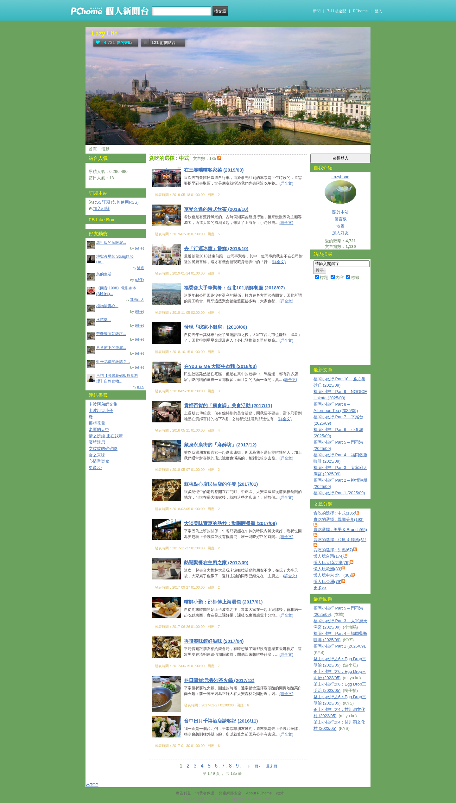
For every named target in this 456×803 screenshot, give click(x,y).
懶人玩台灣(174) (329, 556)
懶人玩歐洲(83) (327, 568)
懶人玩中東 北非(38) (332, 575)
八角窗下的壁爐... (111, 347)
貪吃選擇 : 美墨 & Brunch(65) (340, 529)
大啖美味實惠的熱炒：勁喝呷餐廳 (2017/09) (230, 523)
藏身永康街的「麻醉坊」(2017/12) (220, 444)
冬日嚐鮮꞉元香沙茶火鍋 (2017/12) (219, 680)
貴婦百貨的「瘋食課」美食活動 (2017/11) (228, 405)
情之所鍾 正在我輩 (106, 435)
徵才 (280, 793)
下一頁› (254, 766)
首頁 (93, 149)
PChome (360, 11)
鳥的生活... (105, 274)
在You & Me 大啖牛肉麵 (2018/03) (220, 366)
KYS (140, 387)
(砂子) (139, 248)
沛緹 (140, 268)
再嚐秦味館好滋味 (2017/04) (214, 641)
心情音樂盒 (99, 461)
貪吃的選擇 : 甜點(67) (333, 549)
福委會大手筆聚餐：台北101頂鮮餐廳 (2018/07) (234, 287)
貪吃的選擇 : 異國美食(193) (339, 519)
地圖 (340, 226)
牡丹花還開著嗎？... (113, 361)
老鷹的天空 (99, 429)
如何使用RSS (124, 202)
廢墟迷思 (97, 442)
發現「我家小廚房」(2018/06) (215, 327)
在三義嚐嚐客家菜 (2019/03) (214, 170)
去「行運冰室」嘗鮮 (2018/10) (216, 248)
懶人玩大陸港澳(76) (332, 562)
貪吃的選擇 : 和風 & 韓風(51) (340, 539)
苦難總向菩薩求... (111, 334)
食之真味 (97, 454)
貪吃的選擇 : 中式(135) (334, 513)
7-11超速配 (336, 11)
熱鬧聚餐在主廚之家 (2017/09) (216, 562)
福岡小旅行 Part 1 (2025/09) (339, 492)
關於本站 (340, 212)
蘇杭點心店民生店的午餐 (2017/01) (221, 484)
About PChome (259, 793)
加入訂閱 (101, 208)
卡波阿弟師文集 (103, 404)
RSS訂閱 (101, 202)
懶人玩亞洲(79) (327, 581)
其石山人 (137, 299)
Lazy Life (104, 33)
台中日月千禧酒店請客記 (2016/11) (221, 721)
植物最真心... (107, 306)
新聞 (316, 11)
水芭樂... (103, 320)
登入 (378, 11)
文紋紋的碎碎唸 (103, 448)
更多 (320, 587)
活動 (105, 149)
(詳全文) (286, 183)
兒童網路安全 (230, 793)
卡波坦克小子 (101, 410)
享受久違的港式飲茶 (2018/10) (216, 209)
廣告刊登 (183, 793)
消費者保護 (204, 793)
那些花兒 (97, 423)
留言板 (340, 219)
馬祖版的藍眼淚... (111, 242)
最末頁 (271, 766)
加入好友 (340, 233)
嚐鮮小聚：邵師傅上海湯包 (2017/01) (223, 601)
